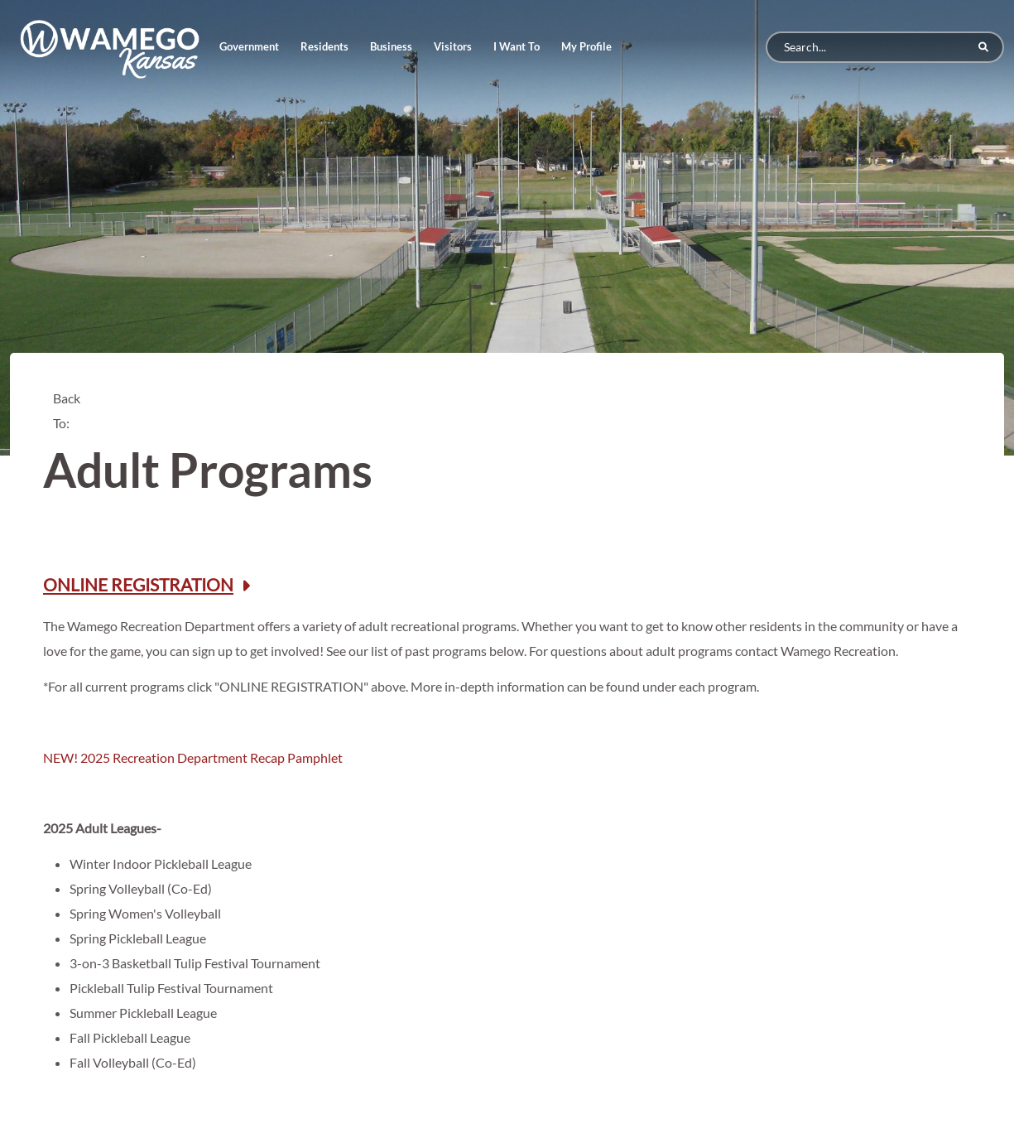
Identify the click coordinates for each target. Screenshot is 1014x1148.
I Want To (516, 46)
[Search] (885, 47)
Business (391, 46)
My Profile (586, 46)
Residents (324, 46)
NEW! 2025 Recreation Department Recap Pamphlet (193, 757)
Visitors (453, 46)
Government (249, 46)
